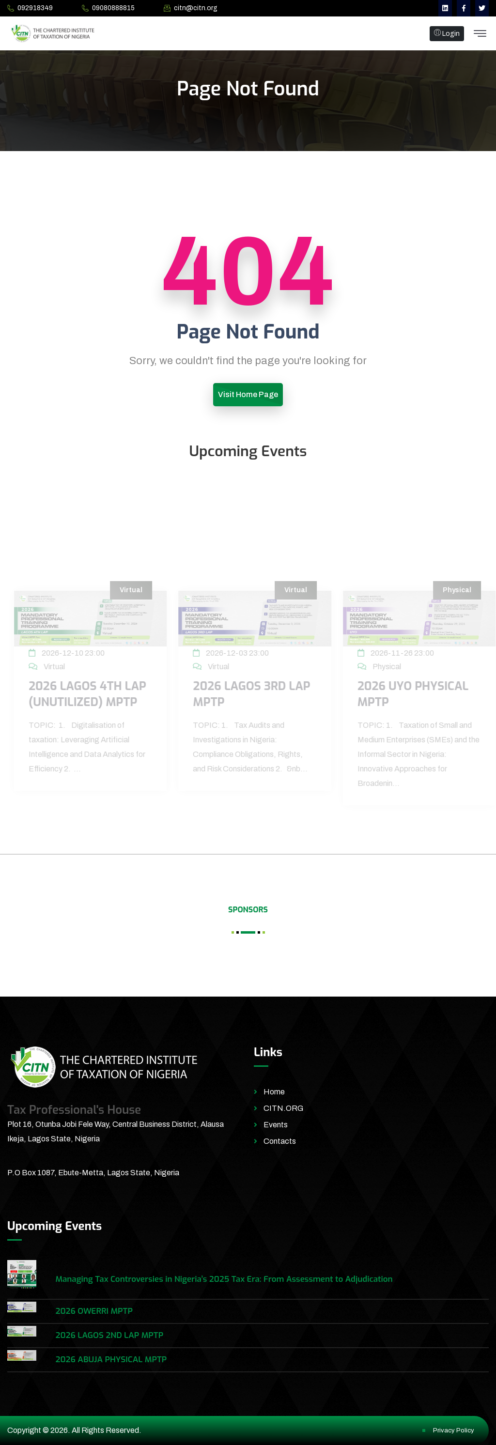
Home (274, 1092)
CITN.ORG (283, 1108)
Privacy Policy (453, 1430)
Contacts (280, 1141)
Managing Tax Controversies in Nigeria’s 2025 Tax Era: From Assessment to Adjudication (223, 1279)
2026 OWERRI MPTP (93, 1311)
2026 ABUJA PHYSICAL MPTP (111, 1359)
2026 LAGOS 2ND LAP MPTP (109, 1335)
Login (447, 33)
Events (276, 1125)
